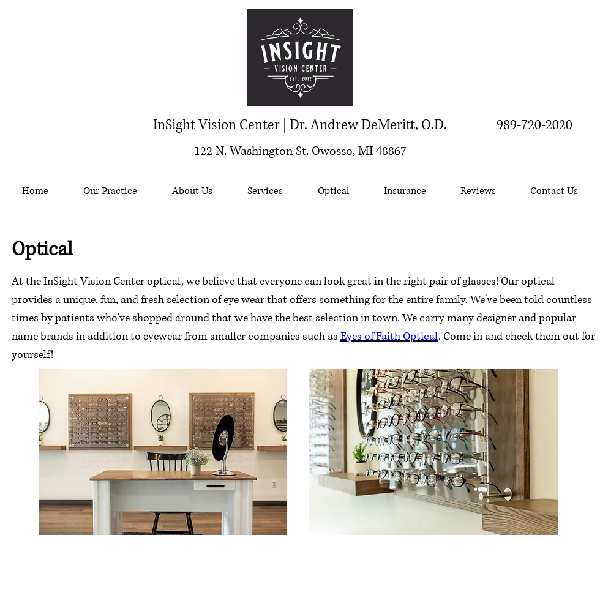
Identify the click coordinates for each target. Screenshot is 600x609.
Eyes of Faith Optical (389, 336)
